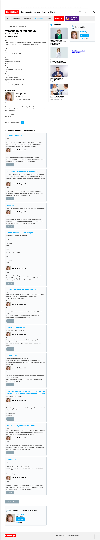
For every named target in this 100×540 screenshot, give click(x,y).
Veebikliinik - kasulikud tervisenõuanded (78, 51)
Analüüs (10, 205)
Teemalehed (15, 18)
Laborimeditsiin (22, 26)
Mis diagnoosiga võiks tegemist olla (22, 171)
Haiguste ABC (27, 18)
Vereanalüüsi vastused (16, 327)
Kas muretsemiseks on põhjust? (20, 233)
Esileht (6, 26)
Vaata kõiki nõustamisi (12, 502)
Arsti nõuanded (39, 18)
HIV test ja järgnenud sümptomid (20, 425)
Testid (49, 18)
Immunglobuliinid (14, 136)
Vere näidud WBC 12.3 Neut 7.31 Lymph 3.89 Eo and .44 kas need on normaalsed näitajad (25, 392)
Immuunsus (11, 356)
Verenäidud (11, 459)
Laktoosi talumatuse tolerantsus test (22, 290)
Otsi (94, 12)
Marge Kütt (87, 32)
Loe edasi (10, 164)
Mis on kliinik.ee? (61, 535)
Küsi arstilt (59, 18)
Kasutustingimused (74, 535)
